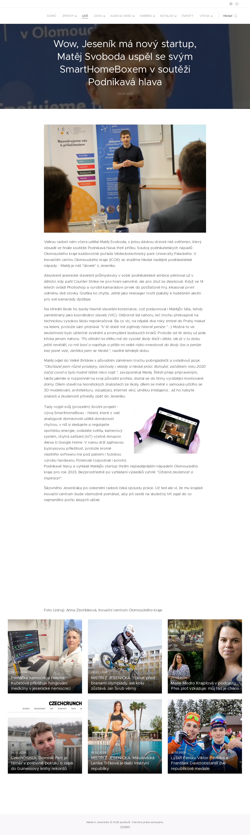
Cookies (125, 826)
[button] (230, 16)
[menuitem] (49, 16)
